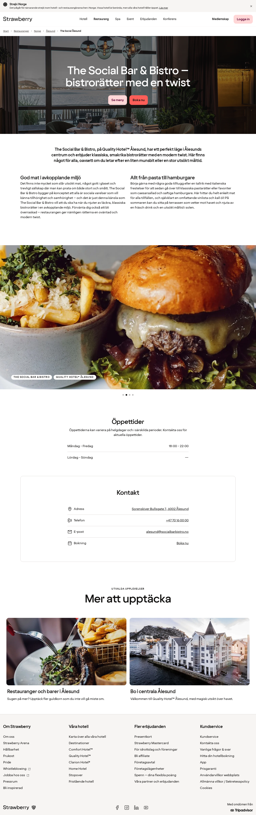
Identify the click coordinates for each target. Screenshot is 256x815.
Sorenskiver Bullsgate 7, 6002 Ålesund (160, 509)
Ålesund (50, 31)
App (203, 762)
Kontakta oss (209, 743)
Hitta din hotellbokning (217, 756)
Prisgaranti (208, 769)
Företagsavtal (144, 762)
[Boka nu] (138, 100)
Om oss (8, 737)
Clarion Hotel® (79, 762)
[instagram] (126, 807)
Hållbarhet (11, 749)
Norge (37, 31)
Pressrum (10, 781)
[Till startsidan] (17, 19)
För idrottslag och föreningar (155, 749)
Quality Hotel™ (80, 756)
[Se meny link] (117, 100)
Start (6, 31)
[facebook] (117, 807)
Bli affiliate (142, 756)
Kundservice (209, 737)
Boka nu (183, 543)
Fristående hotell (81, 781)
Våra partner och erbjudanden (156, 781)
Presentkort (143, 737)
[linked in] (136, 807)
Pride (7, 762)
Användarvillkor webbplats (219, 775)
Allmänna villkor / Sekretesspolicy (224, 781)
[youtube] (146, 807)
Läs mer (163, 8)
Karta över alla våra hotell (87, 737)
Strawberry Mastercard (151, 743)
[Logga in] (243, 19)
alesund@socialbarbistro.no (167, 532)
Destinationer (79, 743)
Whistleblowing (17, 769)
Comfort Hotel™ (81, 749)
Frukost (8, 756)
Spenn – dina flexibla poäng (155, 775)
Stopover (76, 775)
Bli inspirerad (13, 788)
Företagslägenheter (149, 769)
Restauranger (21, 31)
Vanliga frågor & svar (215, 749)
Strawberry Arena (16, 743)
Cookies (206, 788)
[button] (251, 6)
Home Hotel (78, 769)
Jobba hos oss (16, 775)
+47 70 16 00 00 (177, 520)
